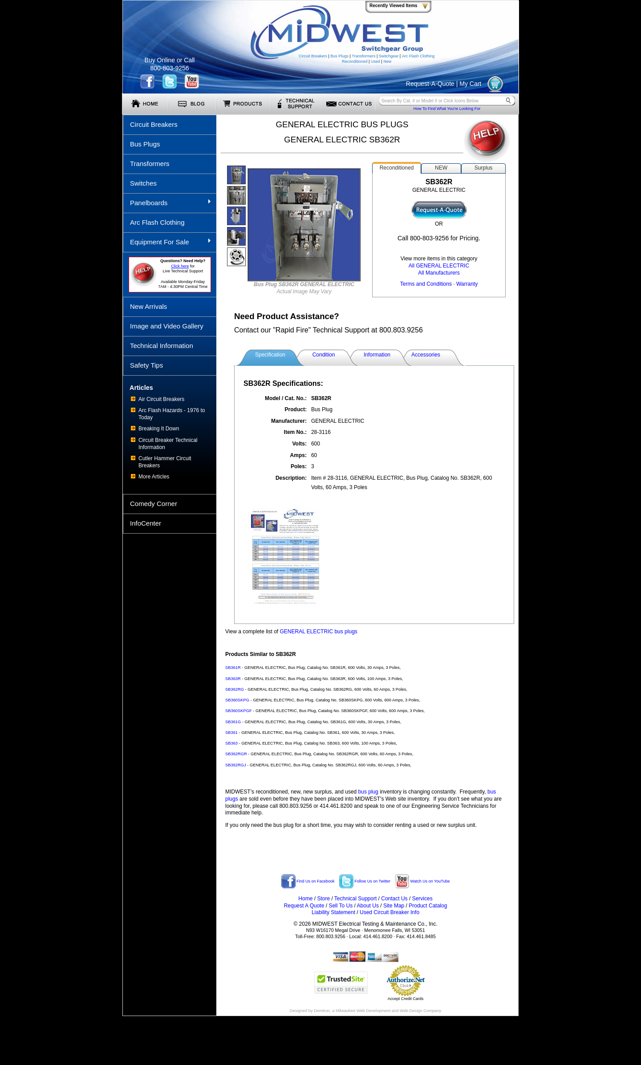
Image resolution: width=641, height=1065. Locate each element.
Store (323, 898)
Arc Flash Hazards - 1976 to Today (171, 414)
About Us (368, 906)
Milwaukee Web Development (363, 1010)
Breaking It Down (158, 428)
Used (375, 61)
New (387, 61)
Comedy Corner (153, 503)
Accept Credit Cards (406, 998)
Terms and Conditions (426, 284)
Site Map (393, 906)
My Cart (470, 83)
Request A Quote (304, 906)
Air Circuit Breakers (161, 399)
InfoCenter (145, 523)
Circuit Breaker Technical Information (168, 443)
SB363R (233, 678)
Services (422, 898)
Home (305, 898)
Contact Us (394, 898)
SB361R (233, 667)
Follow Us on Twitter (364, 881)
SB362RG (234, 689)
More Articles (153, 477)
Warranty (467, 284)
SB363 (231, 743)
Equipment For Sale (167, 242)
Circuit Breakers (313, 56)
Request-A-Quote (430, 83)
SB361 (231, 732)
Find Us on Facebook (308, 881)
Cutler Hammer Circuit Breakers (164, 462)
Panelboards (167, 202)
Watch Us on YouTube (422, 881)
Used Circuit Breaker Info (389, 912)
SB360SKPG (237, 700)
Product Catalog (428, 906)
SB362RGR (236, 754)
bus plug (368, 792)
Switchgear (389, 56)
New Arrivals (148, 306)
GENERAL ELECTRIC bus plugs (318, 631)
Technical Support (355, 898)
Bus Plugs (339, 56)
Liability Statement (333, 912)
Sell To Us (341, 906)
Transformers (363, 56)
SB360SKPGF (238, 711)
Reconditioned (355, 61)
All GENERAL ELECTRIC (439, 266)
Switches (143, 183)
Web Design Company (420, 1010)
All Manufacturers (438, 273)
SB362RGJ (235, 765)
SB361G (233, 722)
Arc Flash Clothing (418, 56)
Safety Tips (146, 365)
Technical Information (161, 345)
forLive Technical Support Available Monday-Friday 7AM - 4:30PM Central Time (182, 274)
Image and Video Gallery (166, 326)
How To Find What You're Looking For (447, 108)
